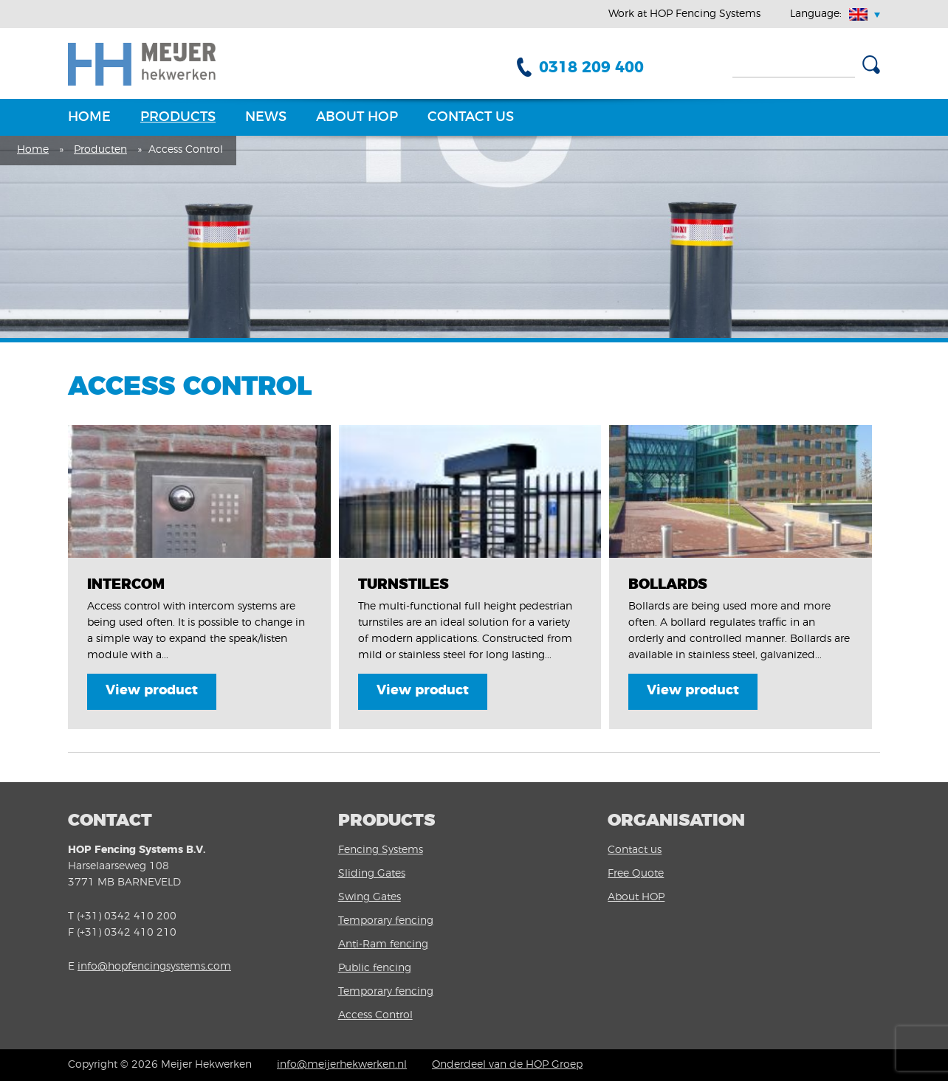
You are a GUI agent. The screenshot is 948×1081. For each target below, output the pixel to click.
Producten (100, 150)
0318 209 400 (591, 67)
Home (89, 117)
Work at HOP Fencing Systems (684, 14)
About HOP (357, 117)
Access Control (375, 1015)
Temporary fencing (385, 921)
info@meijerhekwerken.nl (342, 1065)
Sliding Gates (371, 873)
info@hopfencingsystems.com (154, 966)
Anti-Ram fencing (383, 944)
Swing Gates (369, 897)
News (265, 117)
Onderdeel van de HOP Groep (507, 1065)
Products (178, 117)
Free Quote (636, 873)
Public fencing (374, 968)
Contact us (470, 117)
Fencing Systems (380, 850)
